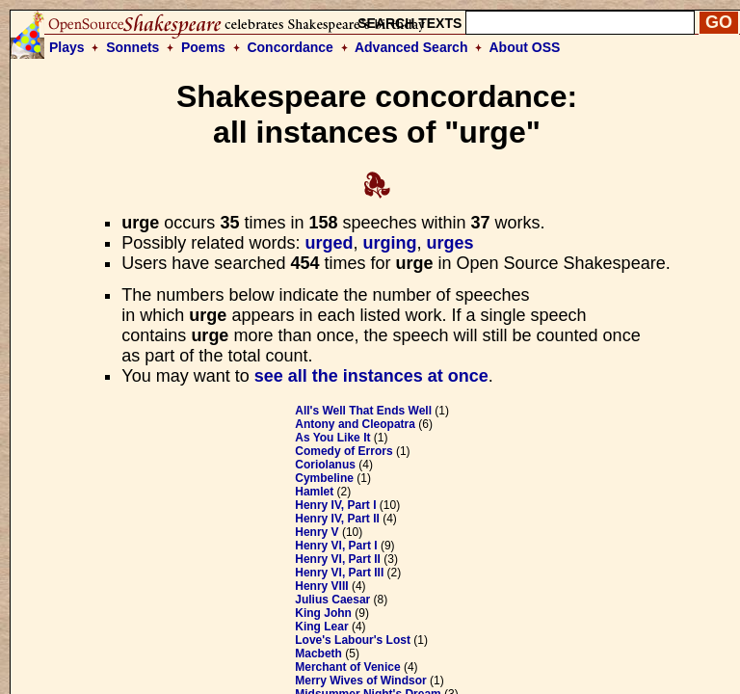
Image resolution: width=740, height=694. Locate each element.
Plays (67, 47)
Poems (203, 47)
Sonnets (132, 47)
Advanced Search (411, 47)
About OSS (525, 47)
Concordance (289, 47)
